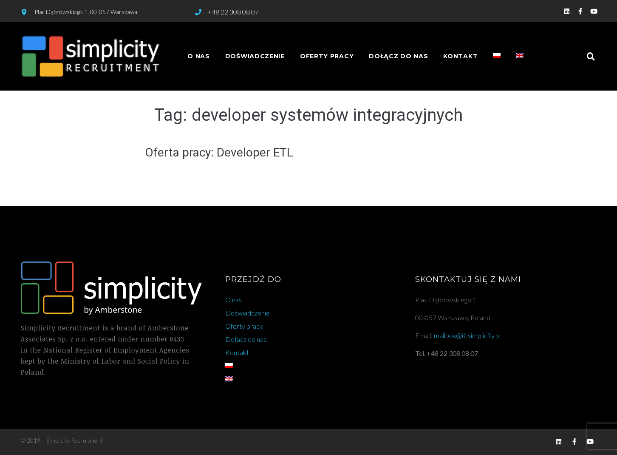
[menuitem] (497, 56)
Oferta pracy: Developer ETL (219, 152)
